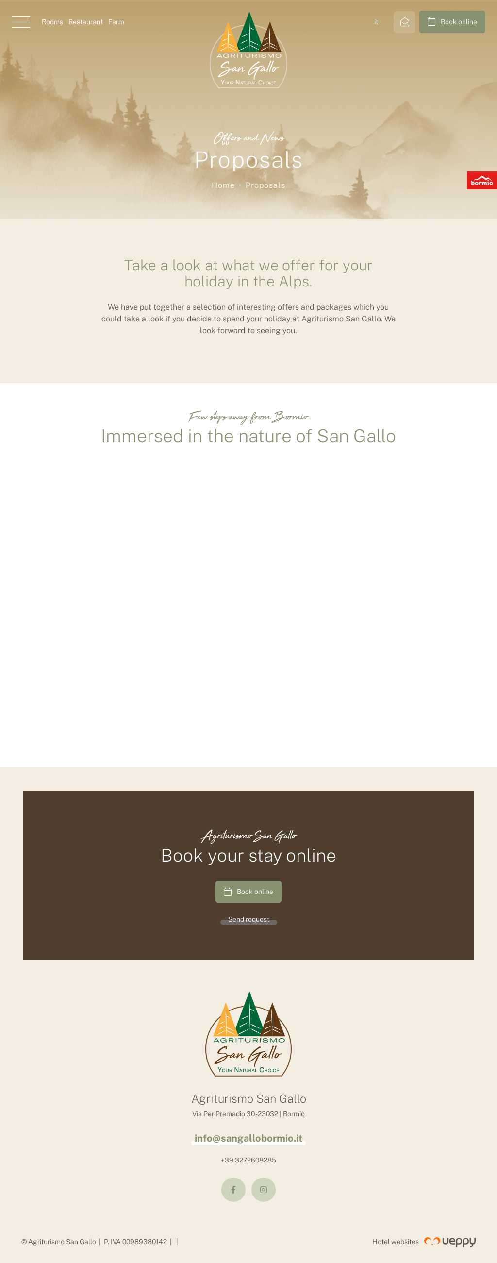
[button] (21, 22)
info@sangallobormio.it (248, 1138)
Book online (452, 21)
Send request (248, 919)
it (376, 22)
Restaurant (85, 22)
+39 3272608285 (248, 1160)
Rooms (52, 22)
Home (223, 185)
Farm (116, 22)
